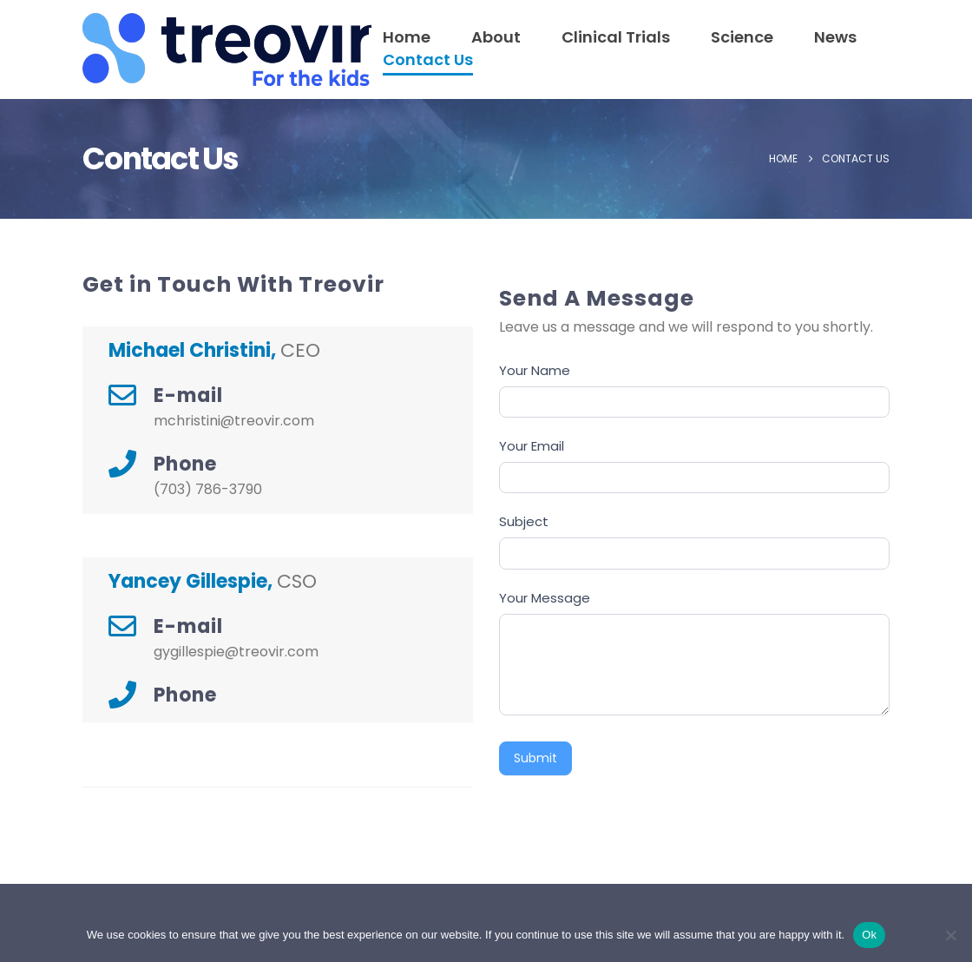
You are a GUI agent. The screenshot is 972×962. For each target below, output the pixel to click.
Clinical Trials (616, 37)
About (496, 37)
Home (406, 37)
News (835, 37)
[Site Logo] (135, 49)
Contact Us (428, 59)
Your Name (534, 370)
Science (742, 37)
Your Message (544, 598)
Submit (535, 758)
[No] (950, 935)
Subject (523, 521)
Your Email (531, 446)
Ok (869, 934)
